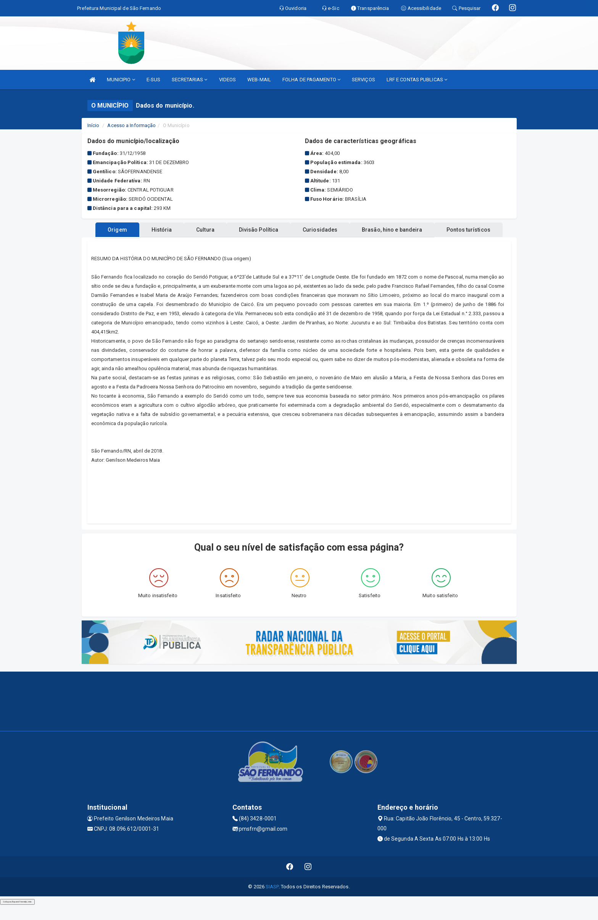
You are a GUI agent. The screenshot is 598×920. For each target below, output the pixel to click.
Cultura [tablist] (235, 244)
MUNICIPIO (121, 79)
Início (93, 125)
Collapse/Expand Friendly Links (17, 916)
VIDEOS (227, 79)
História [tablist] (184, 244)
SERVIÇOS (363, 79)
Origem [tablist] (132, 244)
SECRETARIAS (189, 79)
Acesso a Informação (131, 125)
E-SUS (154, 79)
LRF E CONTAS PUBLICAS (417, 79)
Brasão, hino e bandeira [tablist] (445, 244)
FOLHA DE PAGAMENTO (311, 79)
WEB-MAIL (259, 79)
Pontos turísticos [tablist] (299, 230)
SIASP (272, 901)
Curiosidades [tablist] (365, 244)
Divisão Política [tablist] (296, 244)
